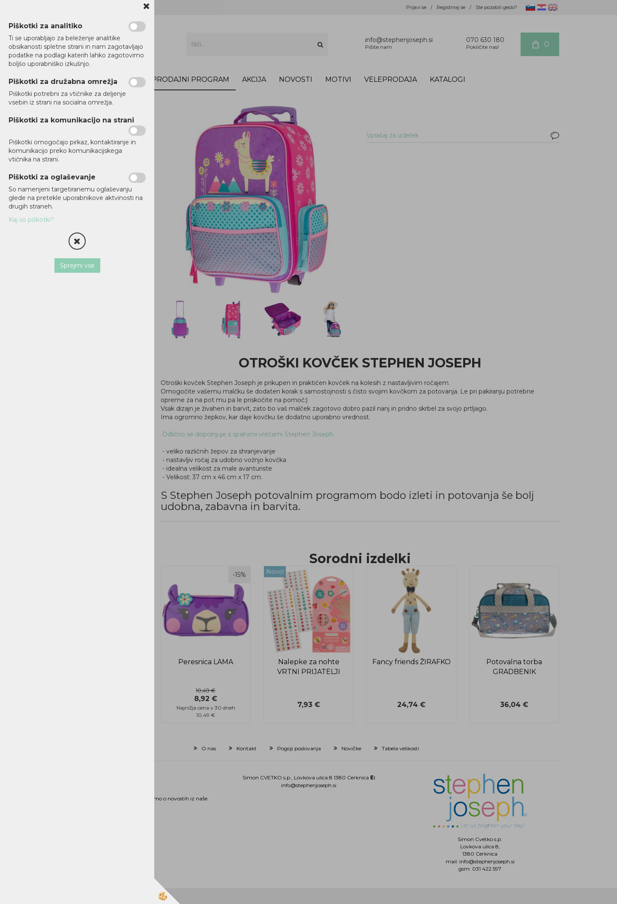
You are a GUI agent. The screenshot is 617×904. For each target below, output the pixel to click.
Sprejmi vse (77, 265)
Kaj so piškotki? (31, 220)
